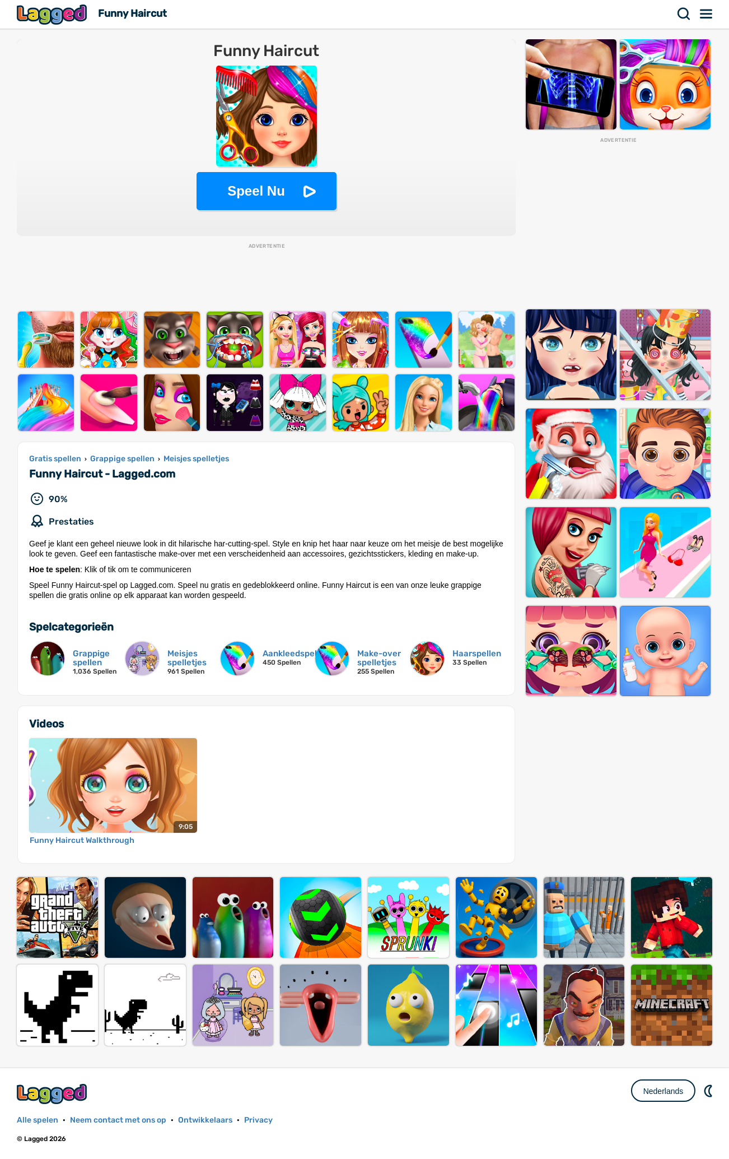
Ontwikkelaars (205, 1120)
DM (709, 1090)
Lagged (53, 14)
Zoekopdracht (684, 14)
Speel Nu (256, 190)
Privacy (258, 1120)
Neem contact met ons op (118, 1120)
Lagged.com (53, 1093)
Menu (706, 14)
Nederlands (663, 1091)
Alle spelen (37, 1120)
